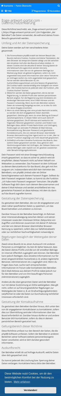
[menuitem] (58, 6)
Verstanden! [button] (30, 390)
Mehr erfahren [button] (22, 381)
